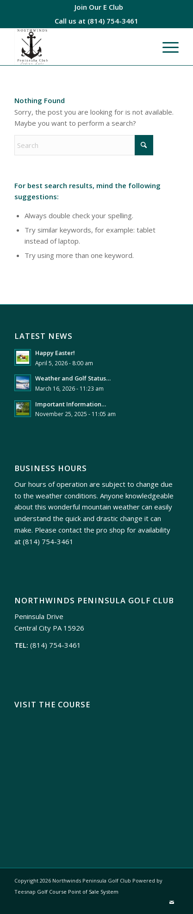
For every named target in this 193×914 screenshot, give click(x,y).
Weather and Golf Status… (73, 378)
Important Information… (70, 404)
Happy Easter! (55, 353)
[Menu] (166, 46)
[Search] (83, 145)
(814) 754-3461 (112, 20)
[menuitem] (99, 7)
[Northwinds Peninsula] (80, 46)
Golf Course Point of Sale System (77, 891)
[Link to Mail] (172, 902)
